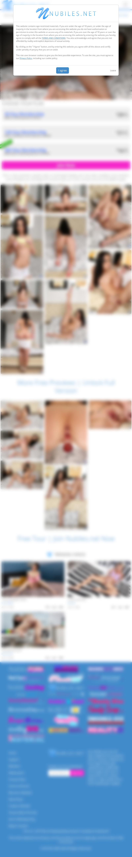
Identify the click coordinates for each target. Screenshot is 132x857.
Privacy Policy (26, 58)
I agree (62, 70)
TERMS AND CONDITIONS (54, 38)
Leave (113, 70)
